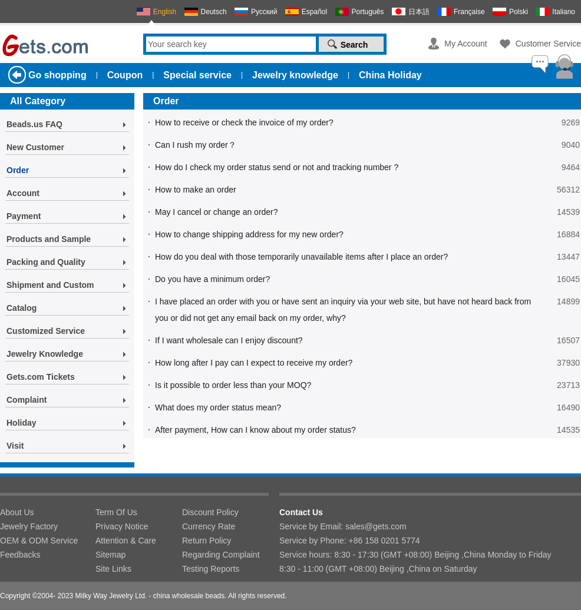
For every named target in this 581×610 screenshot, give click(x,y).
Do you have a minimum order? (212, 279)
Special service (197, 75)
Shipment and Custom (50, 285)
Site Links (113, 568)
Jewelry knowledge (295, 75)
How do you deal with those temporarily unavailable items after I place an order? (301, 256)
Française (469, 12)
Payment (23, 216)
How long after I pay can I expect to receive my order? (253, 362)
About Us (17, 512)
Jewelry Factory (29, 526)
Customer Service (548, 43)
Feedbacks (20, 554)
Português (368, 12)
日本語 (419, 12)
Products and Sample (48, 239)
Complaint (26, 400)
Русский (264, 12)
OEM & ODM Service (39, 540)
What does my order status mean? (218, 407)
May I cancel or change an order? (216, 212)
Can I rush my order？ (195, 145)
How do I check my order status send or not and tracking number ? (276, 167)
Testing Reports (210, 568)
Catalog (21, 308)
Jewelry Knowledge (44, 354)
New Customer (35, 147)
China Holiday (390, 75)
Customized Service (45, 331)
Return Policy (206, 540)
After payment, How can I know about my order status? (255, 430)
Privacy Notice (121, 526)
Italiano (563, 12)
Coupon (125, 75)
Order (17, 170)
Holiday (21, 422)
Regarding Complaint (221, 554)
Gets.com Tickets (40, 377)
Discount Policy (210, 512)
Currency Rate (208, 526)
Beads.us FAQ (34, 124)
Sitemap (110, 554)
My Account (465, 43)
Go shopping (57, 75)
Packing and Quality (45, 262)
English (164, 12)
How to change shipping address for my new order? (249, 234)
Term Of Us (116, 512)
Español (314, 12)
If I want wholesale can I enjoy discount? (229, 340)
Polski (518, 12)
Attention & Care (125, 540)
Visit (15, 445)
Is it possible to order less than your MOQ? (233, 385)
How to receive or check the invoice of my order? (244, 122)
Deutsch (214, 12)
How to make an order (195, 189)
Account (22, 193)
